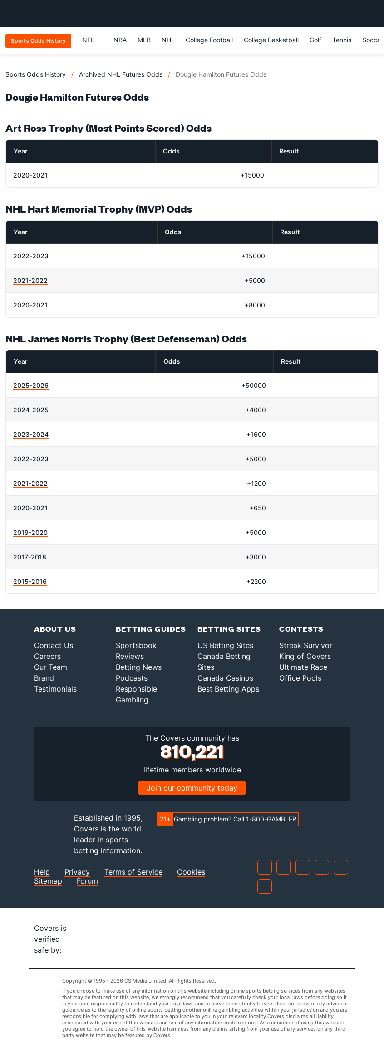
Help (42, 872)
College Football (209, 40)
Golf (315, 40)
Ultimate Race (303, 667)
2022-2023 (31, 256)
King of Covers (305, 656)
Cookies (191, 872)
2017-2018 (29, 557)
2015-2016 (30, 581)
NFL (92, 40)
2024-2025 (31, 410)
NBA (120, 40)
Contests (301, 628)
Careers (47, 656)
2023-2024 (31, 434)
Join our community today (192, 787)
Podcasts (132, 677)
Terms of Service (133, 872)
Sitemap (48, 881)
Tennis (341, 40)
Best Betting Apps (228, 688)
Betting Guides (151, 628)
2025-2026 (31, 385)
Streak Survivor (305, 645)
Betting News (139, 667)
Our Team (50, 667)
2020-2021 (30, 175)
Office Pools (300, 677)
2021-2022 (30, 280)
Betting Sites (229, 628)
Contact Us (53, 645)
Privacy (77, 872)
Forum (87, 881)
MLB (144, 40)
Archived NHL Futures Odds (120, 74)
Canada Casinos (225, 677)
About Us (55, 628)
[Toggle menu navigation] (372, 13)
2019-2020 (30, 532)
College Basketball (271, 40)
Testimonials (55, 688)
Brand (44, 677)
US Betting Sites (225, 645)
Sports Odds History (35, 74)
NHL (168, 40)
